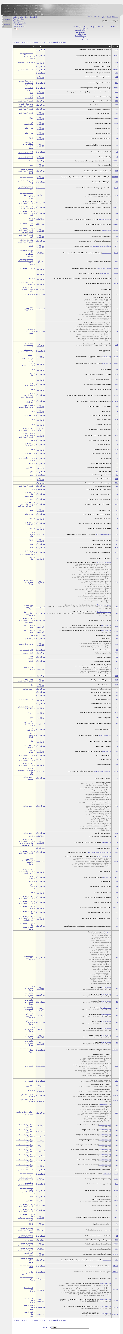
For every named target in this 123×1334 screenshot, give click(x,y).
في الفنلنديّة (40, 188)
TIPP (116, 552)
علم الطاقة (29, 91)
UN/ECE (115, 1254)
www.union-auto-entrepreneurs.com (99, 852)
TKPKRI (115, 631)
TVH (116, 833)
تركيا (31, 536)
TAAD (116, 356)
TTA (116, 735)
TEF (117, 463)
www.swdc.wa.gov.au (104, 268)
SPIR (116, 62)
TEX (116, 486)
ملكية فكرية (29, 862)
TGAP (116, 504)
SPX (116, 77)
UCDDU (115, 897)
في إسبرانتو (40, 1130)
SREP (116, 92)
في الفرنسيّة (40, 50)
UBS (116, 877)
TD (117, 444)
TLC (116, 635)
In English (6, 21)
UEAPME (115, 1050)
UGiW (116, 1200)
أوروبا (31, 584)
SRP (117, 109)
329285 (30, 262)
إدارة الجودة (29, 84)
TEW (116, 483)
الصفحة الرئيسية (113, 17)
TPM (116, 668)
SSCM (116, 123)
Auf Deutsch (6, 24)
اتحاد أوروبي (29, 294)
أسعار (84, 37)
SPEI (116, 50)
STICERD (115, 177)
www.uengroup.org (105, 1104)
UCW (116, 918)
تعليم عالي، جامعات (26, 208)
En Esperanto (6, 19)
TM (117, 638)
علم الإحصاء (29, 161)
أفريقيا (31, 1096)
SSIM (116, 145)
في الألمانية (40, 195)
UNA (116, 1260)
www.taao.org (106, 363)
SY (117, 289)
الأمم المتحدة (28, 405)
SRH (116, 105)
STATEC (115, 161)
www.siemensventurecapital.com (100, 246)
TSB (116, 717)
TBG (116, 406)
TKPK (116, 626)
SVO (116, 261)
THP (116, 510)
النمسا (31, 220)
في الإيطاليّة (40, 224)
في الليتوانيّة (40, 848)
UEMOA (115, 1095)
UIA (117, 1224)
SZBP (116, 294)
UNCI (116, 1278)
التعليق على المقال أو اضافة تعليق (25, 17)
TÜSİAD (115, 771)
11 (30, 42)
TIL (117, 540)
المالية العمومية (80, 30)
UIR (117, 1236)
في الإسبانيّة (40, 202)
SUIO (116, 241)
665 (32, 552)
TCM (116, 419)
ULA (116, 1249)
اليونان (31, 1220)
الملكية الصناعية (27, 232)
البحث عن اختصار (19, 26)
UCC (116, 892)
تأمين (31, 237)
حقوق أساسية (28, 920)
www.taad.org (106, 356)
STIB (116, 171)
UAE (116, 852)
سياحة (31, 148)
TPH (116, 657)
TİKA (116, 534)
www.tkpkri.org (106, 625)
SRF (117, 97)
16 (17, 42)
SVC (116, 246)
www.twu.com (106, 842)
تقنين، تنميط (29, 83)
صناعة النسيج (28, 622)
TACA (116, 374)
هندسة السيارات (27, 873)
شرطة (31, 333)
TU (117, 759)
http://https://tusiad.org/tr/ (102, 771)
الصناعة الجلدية (28, 927)
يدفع (31, 472)
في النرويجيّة (40, 650)
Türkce (5, 26)
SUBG (116, 219)
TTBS (116, 741)
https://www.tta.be (105, 735)
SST (117, 152)
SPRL (116, 73)
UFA (116, 1184)
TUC (116, 764)
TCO (116, 424)
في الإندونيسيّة (40, 626)
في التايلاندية (40, 1307)
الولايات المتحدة (27, 358)
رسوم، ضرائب (81, 32)
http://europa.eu (106, 932)
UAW (116, 871)
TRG (116, 695)
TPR (116, 680)
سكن (31, 1175)
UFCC (116, 1190)
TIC (117, 518)
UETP (116, 1179)
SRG (116, 101)
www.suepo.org (106, 230)
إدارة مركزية (28, 625)
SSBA (116, 118)
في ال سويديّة (40, 261)
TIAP (116, 514)
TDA (116, 449)
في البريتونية (40, 489)
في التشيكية (40, 294)
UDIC (116, 926)
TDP (116, 453)
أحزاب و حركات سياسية (24, 1112)
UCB (116, 886)
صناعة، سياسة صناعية (25, 62)
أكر (103, 17)
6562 (31, 733)
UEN (116, 1113)
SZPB (116, 331)
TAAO (116, 363)
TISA (116, 558)
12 (28, 42)
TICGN (116, 523)
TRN (116, 699)
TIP (117, 544)
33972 (31, 138)
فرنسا (31, 888)
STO (116, 182)
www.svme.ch (106, 253)
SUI (117, 236)
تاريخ (31, 183)
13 (25, 42)
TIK (117, 528)
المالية (84, 28)
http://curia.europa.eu (104, 562)
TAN (116, 389)
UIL (117, 1230)
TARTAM (115, 401)
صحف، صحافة (28, 55)
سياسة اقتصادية (80, 36)
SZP (117, 308)
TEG (116, 472)
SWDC (116, 268)
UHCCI (116, 1217)
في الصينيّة (40, 1314)
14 (22, 42)
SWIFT (116, 278)
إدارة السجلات (28, 433)
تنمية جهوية (29, 88)
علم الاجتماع (29, 723)
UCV (116, 912)
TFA (116, 489)
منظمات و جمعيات (26, 53)
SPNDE (115, 69)
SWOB (116, 283)
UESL (116, 1174)
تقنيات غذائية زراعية (26, 1191)
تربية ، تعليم (29, 156)
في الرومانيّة (40, 806)
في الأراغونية (40, 1008)
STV (116, 195)
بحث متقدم (47, 1327)
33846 (31, 1260)
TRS (116, 703)
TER (116, 479)
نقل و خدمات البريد (26, 554)
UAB (116, 848)
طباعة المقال (17, 24)
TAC (116, 369)
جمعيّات (30, 118)
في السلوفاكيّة (40, 345)
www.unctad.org (105, 1283)
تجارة (84, 39)
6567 (31, 146)
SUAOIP (115, 207)
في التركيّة (40, 534)
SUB (116, 213)
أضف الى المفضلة (19, 23)
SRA (116, 83)
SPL (117, 66)
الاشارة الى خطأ (19, 19)
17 (14, 42)
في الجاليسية (40, 1140)
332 (32, 356)
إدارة (31, 383)
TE (117, 458)
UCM (116, 902)
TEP (117, 475)
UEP (116, 1170)
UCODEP (115, 907)
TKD (116, 620)
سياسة (30, 58)
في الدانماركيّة (40, 467)
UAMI (116, 861)
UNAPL (115, 1266)
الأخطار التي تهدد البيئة (25, 506)
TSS (117, 729)
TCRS (116, 435)
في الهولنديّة (40, 483)
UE (117, 957)
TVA (116, 778)
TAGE (116, 384)
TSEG (116, 723)
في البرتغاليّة (40, 613)
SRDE (116, 88)
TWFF (116, 836)
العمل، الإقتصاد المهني (78, 26)
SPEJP (116, 55)
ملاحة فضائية (28, 124)
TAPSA (116, 395)
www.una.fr (107, 1260)
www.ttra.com (106, 751)
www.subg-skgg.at (105, 219)
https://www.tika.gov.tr (103, 534)
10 (33, 42)
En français (6, 16)
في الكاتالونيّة (40, 582)
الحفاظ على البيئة (27, 397)
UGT (116, 1205)
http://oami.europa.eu (104, 856)
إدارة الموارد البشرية (26, 104)
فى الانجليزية (40, 62)
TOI (117, 650)
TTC (116, 746)
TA (117, 351)
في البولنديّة (40, 1002)
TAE (116, 379)
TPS (117, 689)
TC (117, 411)
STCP (116, 165)
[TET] (40, 1029)
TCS (116, 440)
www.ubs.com (106, 877)
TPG (116, 653)
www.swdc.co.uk (105, 273)
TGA (116, 499)
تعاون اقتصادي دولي (26, 81)
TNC (116, 644)
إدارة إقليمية (29, 445)
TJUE (116, 613)
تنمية (31, 93)
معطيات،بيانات (28, 144)
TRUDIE (115, 712)
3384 (31, 1050)
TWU (116, 842)
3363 (31, 373)
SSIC (116, 138)
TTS (117, 755)
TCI (117, 415)
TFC (116, 494)
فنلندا (31, 190)
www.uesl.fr (107, 1174)
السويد (31, 264)
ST (117, 157)
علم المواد (29, 254)
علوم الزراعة (28, 309)
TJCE (116, 582)
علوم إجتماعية (111, 26)
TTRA (116, 751)
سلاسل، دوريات (27, 722)
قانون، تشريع (28, 56)
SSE (117, 128)
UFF (116, 1196)
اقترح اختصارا (18, 21)
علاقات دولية (29, 331)
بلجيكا (31, 173)
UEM (116, 1066)
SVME (116, 253)
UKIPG (116, 1244)
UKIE (116, 1240)
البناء (31, 215)
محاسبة (30, 284)
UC (117, 881)
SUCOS (115, 224)
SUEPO (115, 230)
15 (19, 42)
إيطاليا (31, 1232)
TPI (117, 661)
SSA (116, 113)
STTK (116, 188)
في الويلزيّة (40, 1015)
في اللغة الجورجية (40, 1300)
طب (31, 151)
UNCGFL (115, 1272)
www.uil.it (107, 1230)
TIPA (116, 547)
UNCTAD (115, 1289)
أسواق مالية (82, 34)
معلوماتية (30, 713)
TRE (116, 692)
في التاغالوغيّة (40, 1036)
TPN (116, 676)
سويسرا (30, 198)
